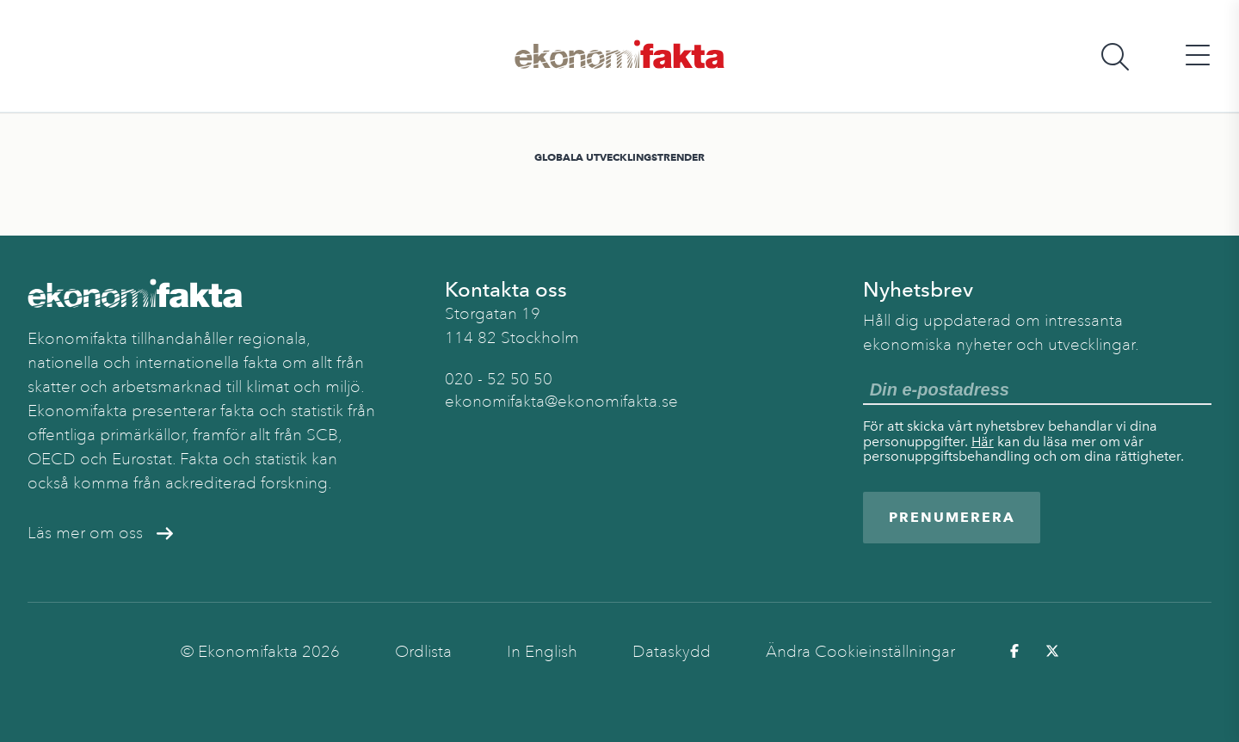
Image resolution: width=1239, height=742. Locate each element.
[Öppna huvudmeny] (1197, 56)
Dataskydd (671, 651)
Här (982, 441)
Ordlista (423, 651)
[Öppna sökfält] (1115, 56)
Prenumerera (952, 517)
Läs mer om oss (100, 533)
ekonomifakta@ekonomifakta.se (561, 401)
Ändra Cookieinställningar (860, 651)
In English (542, 651)
